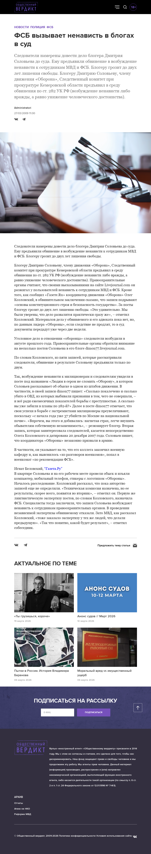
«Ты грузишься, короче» (32, 616)
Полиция (37, 27)
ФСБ (50, 27)
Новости (21, 27)
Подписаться (93, 712)
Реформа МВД (22, 814)
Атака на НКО (22, 808)
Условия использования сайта (114, 835)
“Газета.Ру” (53, 469)
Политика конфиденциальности (77, 835)
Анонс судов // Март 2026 (96, 616)
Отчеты (18, 803)
